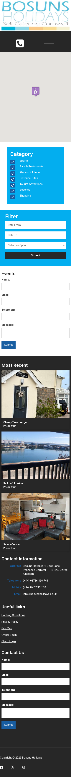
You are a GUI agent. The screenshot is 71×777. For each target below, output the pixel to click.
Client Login (8, 641)
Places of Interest (31, 172)
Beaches (25, 189)
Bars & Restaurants (31, 166)
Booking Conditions (13, 615)
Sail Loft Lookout (13, 483)
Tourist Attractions (31, 184)
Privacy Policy (9, 621)
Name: (5, 279)
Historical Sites (29, 178)
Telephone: (8, 309)
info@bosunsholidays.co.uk (40, 594)
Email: (5, 294)
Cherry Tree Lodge (15, 422)
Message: (7, 324)
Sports (24, 160)
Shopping (25, 195)
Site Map (6, 628)
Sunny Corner (11, 544)
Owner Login (9, 635)
